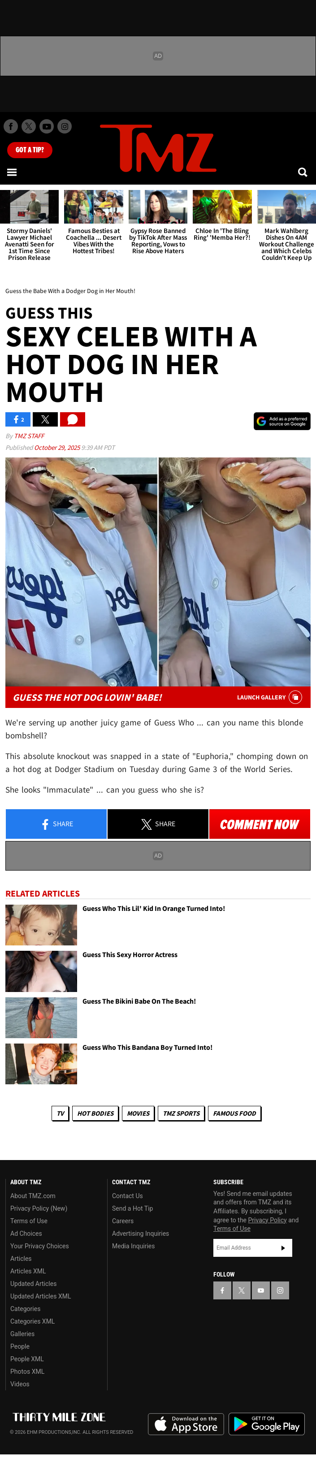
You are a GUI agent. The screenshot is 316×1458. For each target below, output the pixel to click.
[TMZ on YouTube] (261, 1290)
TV (60, 1113)
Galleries (22, 1333)
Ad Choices (26, 1233)
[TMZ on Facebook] (11, 126)
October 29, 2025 (57, 447)
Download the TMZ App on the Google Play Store (267, 1424)
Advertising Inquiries (140, 1233)
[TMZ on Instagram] (64, 126)
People (20, 1346)
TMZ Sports (181, 1113)
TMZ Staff (29, 435)
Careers (123, 1221)
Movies (138, 1113)
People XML (27, 1359)
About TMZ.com (33, 1195)
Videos (20, 1384)
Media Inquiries (133, 1246)
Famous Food (234, 1113)
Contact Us (127, 1195)
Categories (25, 1308)
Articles (21, 1258)
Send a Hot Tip (132, 1208)
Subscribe (283, 1248)
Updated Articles (33, 1283)
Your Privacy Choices (39, 1246)
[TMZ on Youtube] (46, 126)
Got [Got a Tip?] (30, 150)
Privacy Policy (267, 1220)
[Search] (303, 172)
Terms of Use (29, 1221)
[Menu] (12, 172)
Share (56, 824)
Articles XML (28, 1271)
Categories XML (32, 1321)
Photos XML (27, 1371)
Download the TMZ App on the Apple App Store (186, 1424)
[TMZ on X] (29, 126)
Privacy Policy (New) (38, 1208)
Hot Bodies (95, 1113)
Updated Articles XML (40, 1296)
